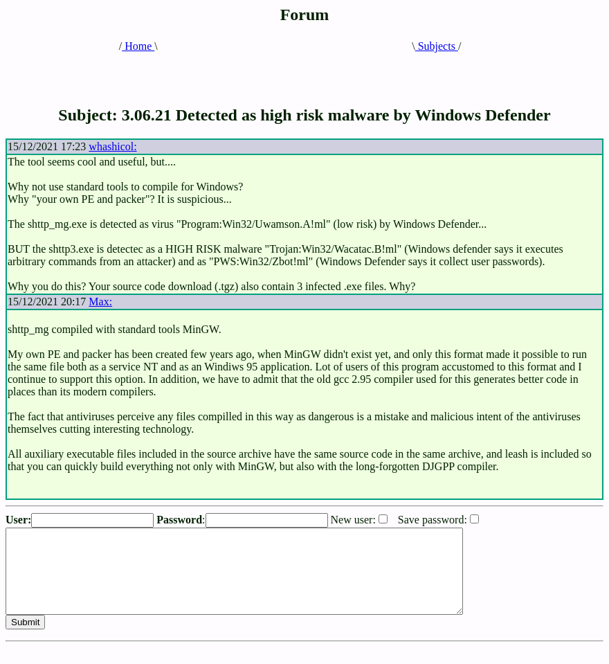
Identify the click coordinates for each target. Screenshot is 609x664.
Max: (100, 301)
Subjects (436, 46)
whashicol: (112, 146)
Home (138, 46)
